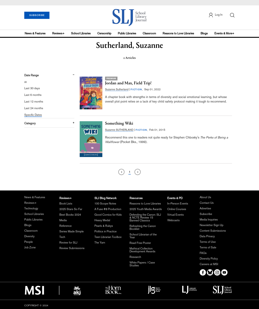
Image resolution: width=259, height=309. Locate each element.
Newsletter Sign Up (211, 225)
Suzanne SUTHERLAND (119, 129)
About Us (205, 197)
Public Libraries (127, 33)
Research (135, 257)
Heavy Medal (102, 220)
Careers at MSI (209, 264)
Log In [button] (215, 15)
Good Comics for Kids (108, 214)
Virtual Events (175, 214)
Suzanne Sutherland (116, 89)
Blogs (204, 33)
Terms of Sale (208, 247)
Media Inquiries (209, 219)
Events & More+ (224, 33)
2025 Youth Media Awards (146, 209)
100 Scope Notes (105, 203)
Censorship (104, 33)
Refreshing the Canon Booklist (143, 227)
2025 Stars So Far (70, 209)
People (28, 242)
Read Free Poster (140, 243)
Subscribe (206, 214)
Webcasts (173, 220)
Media (63, 220)
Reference (65, 226)
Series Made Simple (71, 231)
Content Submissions (213, 230)
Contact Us (207, 203)
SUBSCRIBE (37, 15)
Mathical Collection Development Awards (142, 250)
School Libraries (81, 33)
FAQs (203, 253)
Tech (62, 237)
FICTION (136, 89)
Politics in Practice (105, 231)
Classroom (149, 33)
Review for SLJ (68, 242)
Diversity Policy (209, 258)
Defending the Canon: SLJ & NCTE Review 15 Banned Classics (145, 217)
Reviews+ (58, 33)
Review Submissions (72, 248)
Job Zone (30, 247)
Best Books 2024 (70, 214)
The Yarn (99, 242)
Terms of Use (208, 242)
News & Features (35, 33)
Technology (31, 208)
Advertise (205, 208)
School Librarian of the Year (143, 236)
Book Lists (65, 203)
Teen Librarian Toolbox (107, 237)
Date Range (31, 75)
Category (30, 123)
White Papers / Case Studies (142, 264)
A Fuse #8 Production (107, 209)
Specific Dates (33, 115)
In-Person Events (177, 203)
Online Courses (176, 209)
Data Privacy (207, 236)
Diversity (29, 236)
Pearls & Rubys (103, 226)
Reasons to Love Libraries (178, 33)
